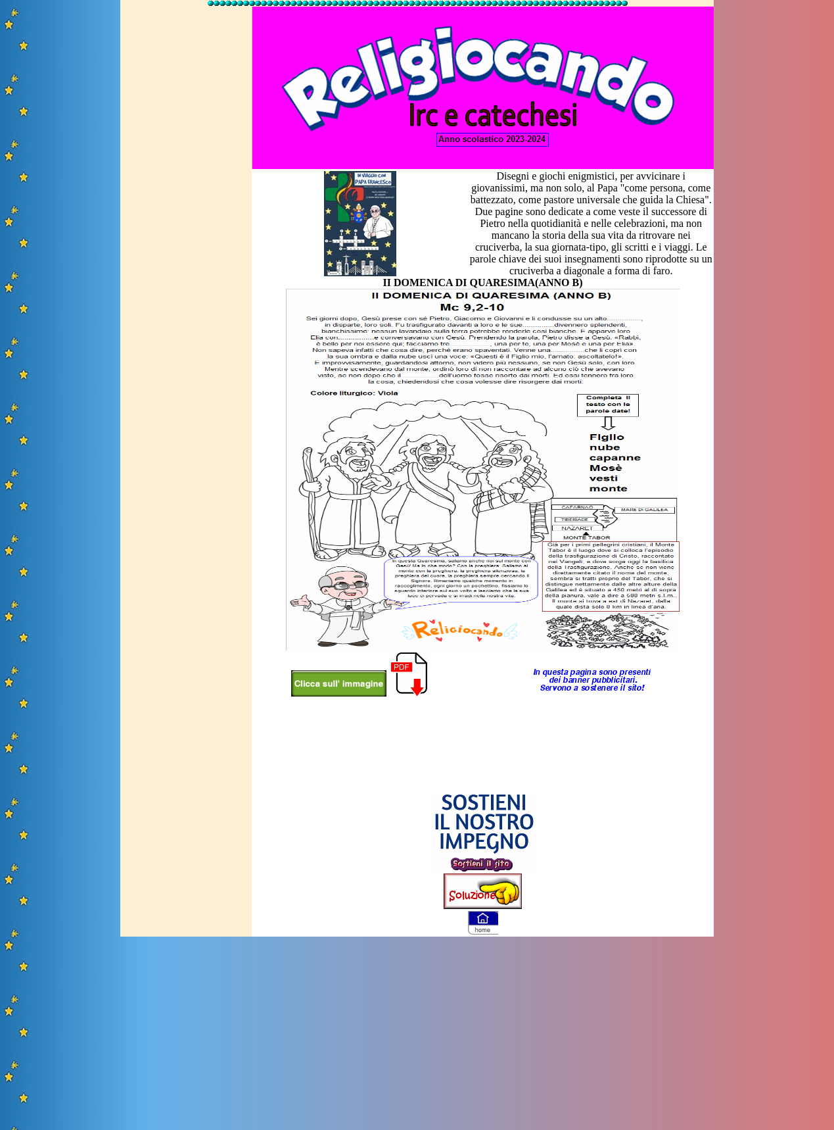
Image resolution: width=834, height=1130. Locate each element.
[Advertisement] (183, 206)
